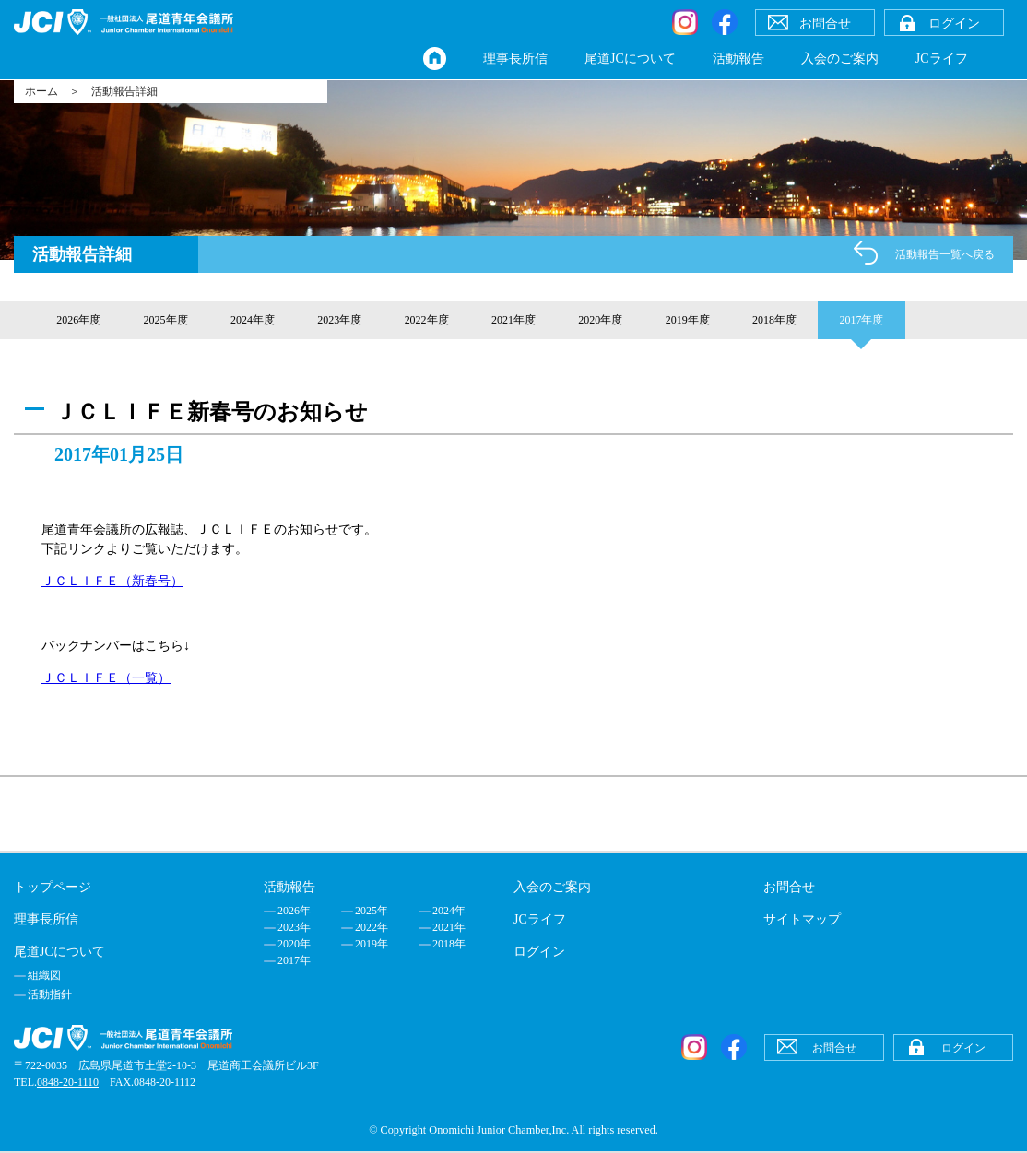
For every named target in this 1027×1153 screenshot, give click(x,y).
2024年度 (252, 319)
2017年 (294, 960)
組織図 (44, 975)
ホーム (41, 91)
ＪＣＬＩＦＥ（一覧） (106, 678)
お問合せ (789, 887)
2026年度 (78, 319)
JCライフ (941, 58)
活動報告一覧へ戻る (945, 254)
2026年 (294, 910)
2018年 (449, 943)
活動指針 (50, 994)
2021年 (449, 927)
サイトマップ (802, 919)
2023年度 (339, 319)
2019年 (371, 943)
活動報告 (738, 58)
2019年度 (688, 319)
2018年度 (774, 319)
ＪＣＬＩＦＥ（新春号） (112, 581)
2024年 (449, 910)
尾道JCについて (630, 58)
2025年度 (166, 319)
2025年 (371, 910)
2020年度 (600, 319)
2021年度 (513, 319)
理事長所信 (515, 58)
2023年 (294, 927)
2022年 (371, 927)
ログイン (539, 952)
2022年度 (427, 319)
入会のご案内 (840, 58)
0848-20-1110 (68, 1082)
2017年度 (861, 319)
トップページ (52, 887)
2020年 (294, 943)
